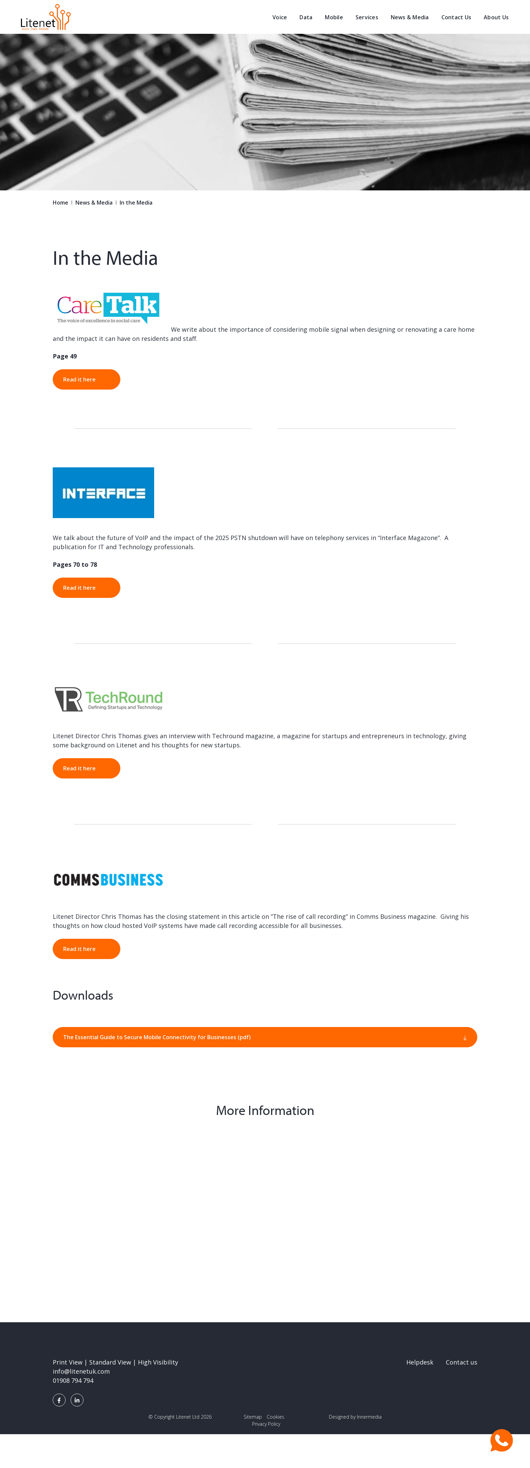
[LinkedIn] (77, 1400)
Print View (67, 1362)
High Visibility (158, 1362)
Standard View (110, 1362)
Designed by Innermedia (355, 1417)
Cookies (275, 1417)
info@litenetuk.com (81, 1371)
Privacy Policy (266, 1424)
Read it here (79, 379)
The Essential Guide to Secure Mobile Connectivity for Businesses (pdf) (157, 1037)
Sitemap (253, 1417)
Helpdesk (419, 1362)
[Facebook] (59, 1400)
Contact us (461, 1362)
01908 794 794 (73, 1380)
